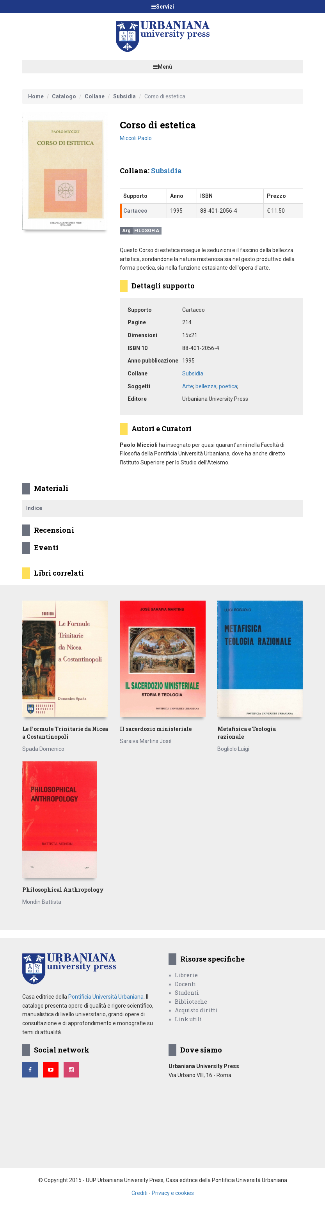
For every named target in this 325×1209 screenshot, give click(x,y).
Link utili (188, 1019)
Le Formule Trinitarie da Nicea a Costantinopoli (65, 732)
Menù (162, 67)
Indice (34, 508)
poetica (228, 386)
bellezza (206, 386)
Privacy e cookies (173, 1193)
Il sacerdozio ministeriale (156, 729)
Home (36, 96)
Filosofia (146, 230)
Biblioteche (191, 1001)
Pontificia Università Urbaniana (106, 997)
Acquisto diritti (196, 1010)
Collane (95, 96)
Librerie (186, 975)
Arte (187, 386)
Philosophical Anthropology (63, 889)
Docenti (185, 984)
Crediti (139, 1193)
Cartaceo (135, 211)
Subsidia (124, 96)
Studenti (187, 992)
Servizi (162, 7)
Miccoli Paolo (136, 138)
